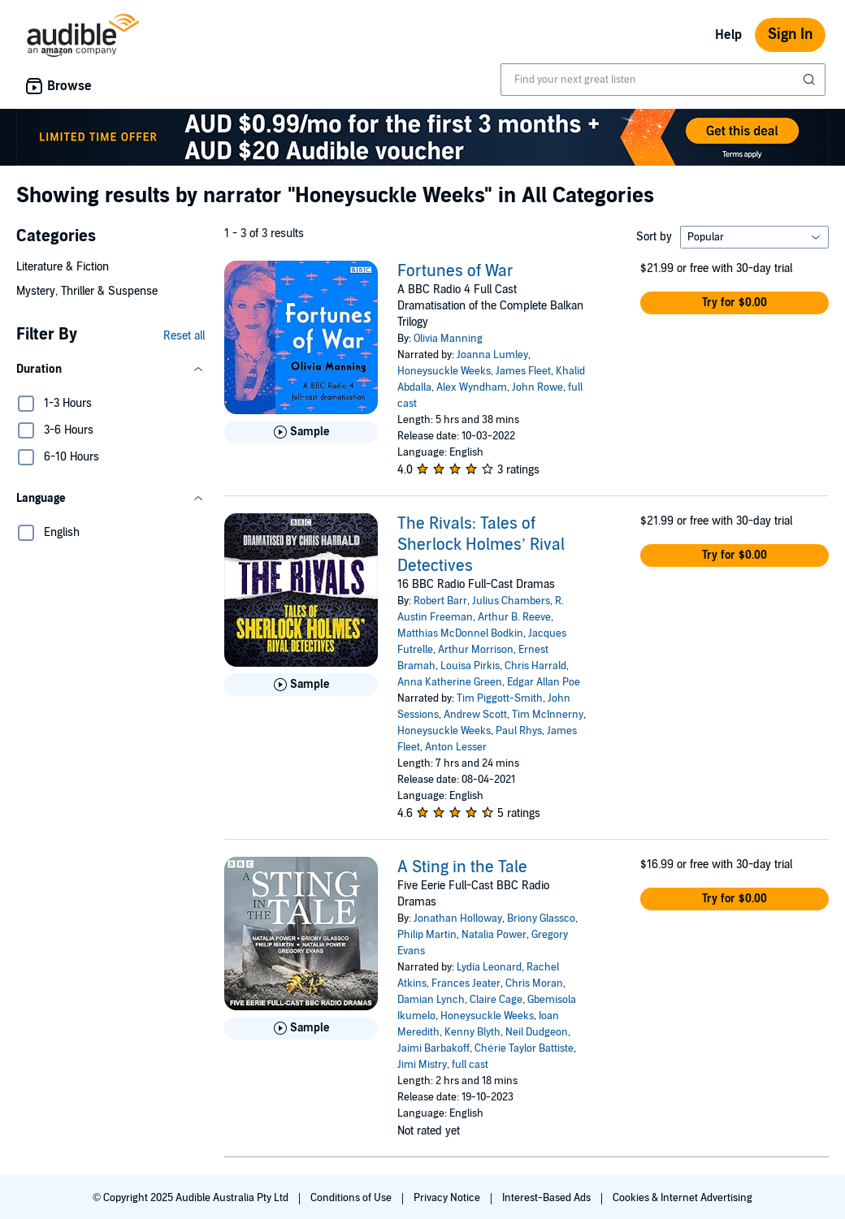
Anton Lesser (456, 747)
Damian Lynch (431, 999)
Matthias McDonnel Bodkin (460, 633)
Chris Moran (534, 983)
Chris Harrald (535, 665)
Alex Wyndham (471, 387)
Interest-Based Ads (547, 1197)
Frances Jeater (465, 983)
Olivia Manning (448, 338)
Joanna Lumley (492, 354)
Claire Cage (496, 999)
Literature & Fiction (62, 267)
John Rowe (537, 387)
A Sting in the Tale (462, 867)
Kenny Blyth (472, 1032)
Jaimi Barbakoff (433, 1048)
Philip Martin (427, 934)
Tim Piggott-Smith (500, 698)
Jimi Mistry (422, 1064)
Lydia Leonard (489, 967)
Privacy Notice (448, 1197)
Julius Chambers (511, 600)
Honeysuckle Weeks (444, 371)
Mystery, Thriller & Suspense (87, 291)
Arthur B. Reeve (514, 617)
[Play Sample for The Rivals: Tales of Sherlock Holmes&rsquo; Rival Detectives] (301, 684)
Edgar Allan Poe (543, 682)
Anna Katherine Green (449, 682)
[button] (110, 369)
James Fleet (523, 371)
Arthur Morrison (476, 649)
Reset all (184, 336)
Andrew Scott (475, 714)
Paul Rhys (519, 730)
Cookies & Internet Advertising (682, 1197)
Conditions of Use (352, 1197)
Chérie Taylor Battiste (523, 1048)
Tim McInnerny (547, 714)
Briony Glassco (541, 918)
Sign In (790, 34)
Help (728, 35)
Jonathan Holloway (458, 918)
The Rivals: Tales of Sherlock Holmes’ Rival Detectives (480, 545)
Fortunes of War (455, 271)
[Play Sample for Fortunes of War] (301, 432)
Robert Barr (440, 600)
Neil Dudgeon (536, 1032)
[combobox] (663, 79)
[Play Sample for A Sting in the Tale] (301, 1028)
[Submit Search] (811, 79)
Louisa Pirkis (470, 665)
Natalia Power (494, 934)
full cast (470, 1064)
